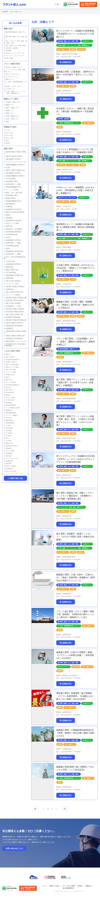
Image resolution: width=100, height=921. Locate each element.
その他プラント (10, 89)
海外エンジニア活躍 (11, 367)
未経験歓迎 (8, 468)
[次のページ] (64, 808)
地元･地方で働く (10, 369)
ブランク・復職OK (11, 415)
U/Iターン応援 (9, 397)
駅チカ (7, 438)
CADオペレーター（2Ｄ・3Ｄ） (15, 53)
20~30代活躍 (9, 392)
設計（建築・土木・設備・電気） (15, 45)
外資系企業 (8, 428)
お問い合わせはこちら (14, 848)
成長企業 (7, 456)
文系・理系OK (9, 357)
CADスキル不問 (10, 471)
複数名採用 (8, 420)
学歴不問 (7, 463)
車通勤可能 (8, 461)
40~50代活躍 (9, 400)
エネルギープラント (11, 77)
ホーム (45, 886)
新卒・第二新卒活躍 (11, 364)
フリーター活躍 (10, 372)
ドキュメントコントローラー (14, 55)
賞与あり (7, 387)
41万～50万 (8, 135)
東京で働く (8, 380)
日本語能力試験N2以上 (12, 359)
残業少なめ (8, 443)
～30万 (7, 130)
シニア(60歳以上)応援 (11, 408)
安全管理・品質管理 (11, 48)
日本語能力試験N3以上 (12, 385)
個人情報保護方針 (68, 888)
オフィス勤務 (9, 451)
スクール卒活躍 (10, 382)
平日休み (7, 418)
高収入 (7, 377)
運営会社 (88, 886)
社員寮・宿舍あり (10, 362)
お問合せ (80, 886)
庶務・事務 (8, 58)
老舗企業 (7, 448)
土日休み (7, 425)
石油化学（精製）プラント (13, 67)
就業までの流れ (54, 886)
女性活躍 (7, 430)
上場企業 (7, 435)
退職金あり (8, 410)
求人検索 (57, 4)
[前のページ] (35, 808)
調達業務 (7, 50)
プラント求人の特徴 (68, 886)
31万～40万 (8, 133)
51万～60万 (8, 138)
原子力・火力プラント (12, 74)
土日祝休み (8, 433)
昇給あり (7, 395)
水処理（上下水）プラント (13, 86)
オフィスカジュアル (11, 458)
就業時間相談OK (10, 405)
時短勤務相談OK (10, 413)
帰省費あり (8, 402)
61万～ (7, 140)
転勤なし (7, 354)
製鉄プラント (9, 79)
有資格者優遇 (9, 423)
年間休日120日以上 (11, 446)
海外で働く (8, 390)
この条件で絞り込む (15, 478)
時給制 (7, 143)
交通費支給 (8, 453)
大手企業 (7, 441)
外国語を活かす (10, 374)
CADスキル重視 (10, 466)
